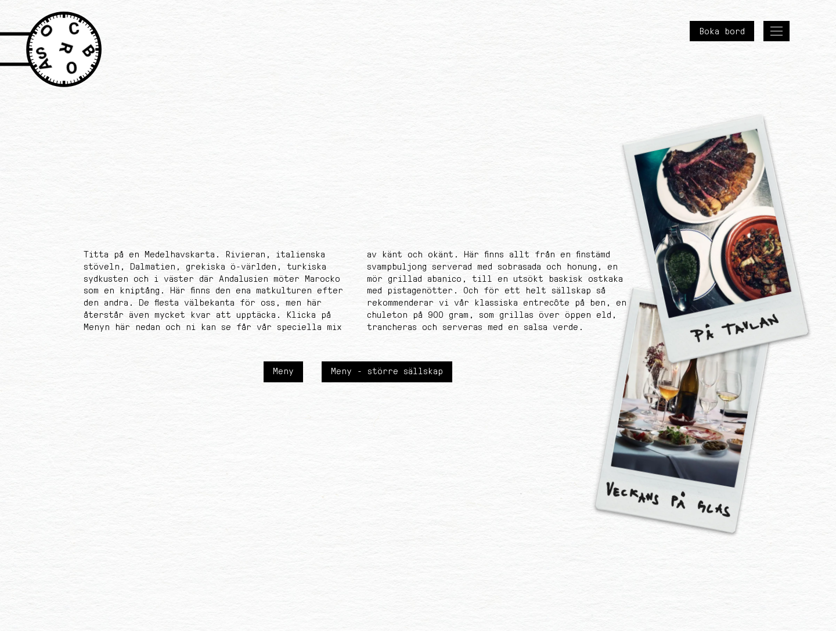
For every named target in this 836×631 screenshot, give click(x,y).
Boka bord (722, 31)
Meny (283, 371)
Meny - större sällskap (387, 371)
